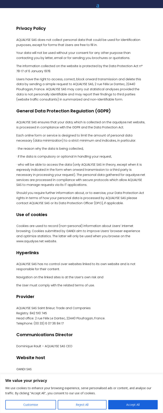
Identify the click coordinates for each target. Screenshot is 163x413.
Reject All (82, 405)
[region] (81, 393)
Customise (30, 405)
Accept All (133, 405)
